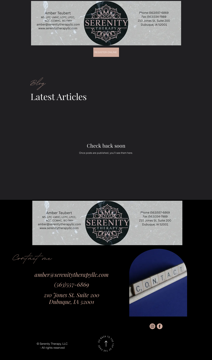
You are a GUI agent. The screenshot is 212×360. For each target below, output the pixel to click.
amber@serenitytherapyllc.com (72, 274)
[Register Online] (106, 52)
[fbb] (160, 326)
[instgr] (152, 326)
